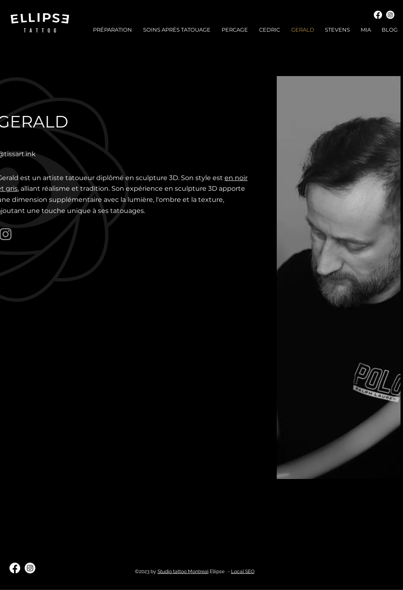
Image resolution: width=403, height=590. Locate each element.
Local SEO (243, 571)
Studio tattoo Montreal (182, 571)
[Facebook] (378, 15)
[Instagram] (390, 15)
